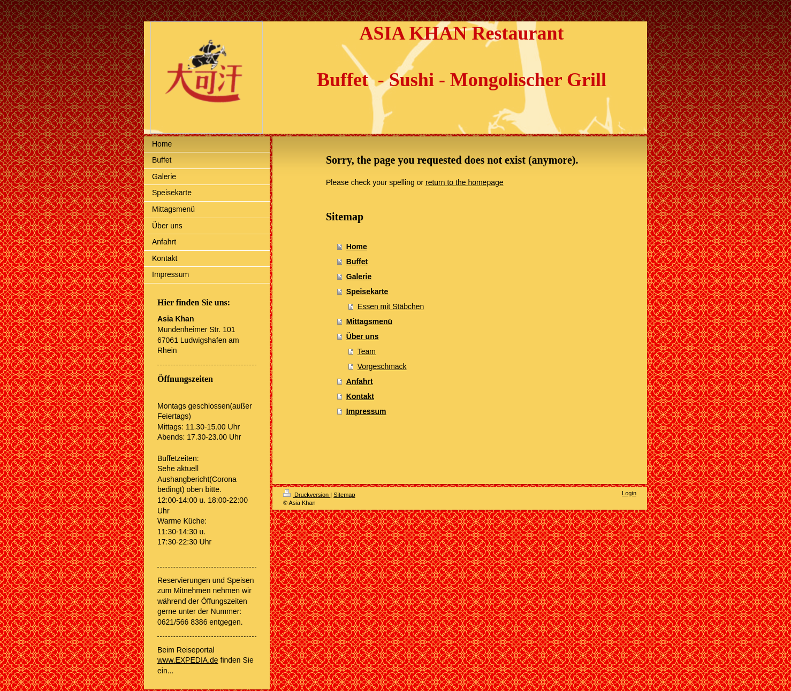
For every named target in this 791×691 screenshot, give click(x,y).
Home (356, 246)
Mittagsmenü (369, 321)
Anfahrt (359, 381)
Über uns (362, 336)
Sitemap (344, 495)
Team (367, 351)
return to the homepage (464, 182)
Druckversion (306, 495)
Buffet (357, 261)
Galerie (358, 276)
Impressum (366, 411)
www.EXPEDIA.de (187, 660)
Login (629, 493)
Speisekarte (367, 291)
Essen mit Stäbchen (391, 306)
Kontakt (360, 396)
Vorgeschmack (382, 366)
